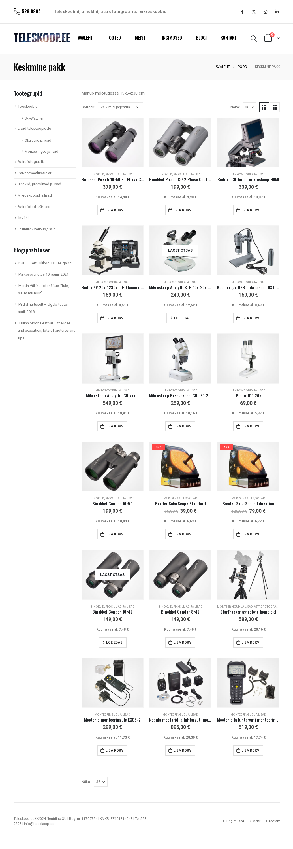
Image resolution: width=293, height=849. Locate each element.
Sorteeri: (88, 107)
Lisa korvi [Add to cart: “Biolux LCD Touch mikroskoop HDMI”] (250, 210)
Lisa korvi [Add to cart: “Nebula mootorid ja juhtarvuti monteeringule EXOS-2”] (183, 750)
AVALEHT (85, 37)
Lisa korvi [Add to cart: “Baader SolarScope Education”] (250, 534)
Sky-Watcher (34, 118)
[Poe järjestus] (120, 107)
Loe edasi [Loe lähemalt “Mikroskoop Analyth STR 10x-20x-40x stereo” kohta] (182, 318)
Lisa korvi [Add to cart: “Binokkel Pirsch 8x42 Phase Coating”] (183, 210)
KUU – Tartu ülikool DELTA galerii (45, 263)
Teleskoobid (27, 106)
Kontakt (274, 821)
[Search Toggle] (254, 38)
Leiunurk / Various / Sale (36, 229)
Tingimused (235, 821)
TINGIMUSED (171, 37)
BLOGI (201, 37)
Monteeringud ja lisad (235, 606)
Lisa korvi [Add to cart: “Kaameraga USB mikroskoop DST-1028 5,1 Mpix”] (250, 318)
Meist (256, 821)
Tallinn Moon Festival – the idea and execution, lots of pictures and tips (47, 330)
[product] (113, 142)
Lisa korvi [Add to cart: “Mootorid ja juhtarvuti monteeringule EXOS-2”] (250, 750)
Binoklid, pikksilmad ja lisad (112, 174)
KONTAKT (229, 37)
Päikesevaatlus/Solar (180, 498)
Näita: (235, 107)
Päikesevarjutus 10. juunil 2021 (43, 274)
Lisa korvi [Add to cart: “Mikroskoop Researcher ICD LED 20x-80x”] (183, 426)
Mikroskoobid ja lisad (248, 174)
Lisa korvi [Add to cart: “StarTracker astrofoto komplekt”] (250, 642)
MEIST (140, 37)
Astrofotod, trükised (34, 207)
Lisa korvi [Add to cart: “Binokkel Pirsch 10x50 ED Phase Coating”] (115, 210)
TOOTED (114, 37)
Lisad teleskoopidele (34, 128)
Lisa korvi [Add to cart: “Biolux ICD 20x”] (250, 426)
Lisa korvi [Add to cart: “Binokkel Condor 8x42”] (183, 642)
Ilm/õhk (23, 218)
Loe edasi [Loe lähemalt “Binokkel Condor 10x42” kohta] (114, 642)
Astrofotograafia (268, 606)
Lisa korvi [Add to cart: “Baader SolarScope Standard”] (183, 534)
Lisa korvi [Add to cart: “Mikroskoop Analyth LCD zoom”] (115, 426)
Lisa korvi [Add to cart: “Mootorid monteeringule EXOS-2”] (115, 750)
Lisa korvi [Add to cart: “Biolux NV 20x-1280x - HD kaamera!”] (115, 318)
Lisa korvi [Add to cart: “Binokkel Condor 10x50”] (115, 534)
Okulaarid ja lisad (38, 140)
